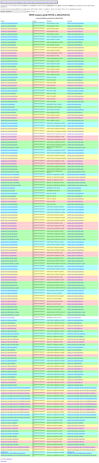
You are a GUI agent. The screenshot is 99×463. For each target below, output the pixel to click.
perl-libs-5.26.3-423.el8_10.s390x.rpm (75, 428)
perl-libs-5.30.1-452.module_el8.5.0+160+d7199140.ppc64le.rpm (81, 412)
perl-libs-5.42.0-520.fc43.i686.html (8, 93)
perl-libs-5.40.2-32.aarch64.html (8, 188)
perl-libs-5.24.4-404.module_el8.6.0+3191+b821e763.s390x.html (15, 447)
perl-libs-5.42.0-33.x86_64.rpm (74, 107)
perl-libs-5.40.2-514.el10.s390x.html (9, 136)
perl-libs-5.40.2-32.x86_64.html (8, 190)
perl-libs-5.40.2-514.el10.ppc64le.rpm (75, 128)
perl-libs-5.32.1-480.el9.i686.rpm (74, 363)
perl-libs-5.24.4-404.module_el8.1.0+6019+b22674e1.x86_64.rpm (81, 455)
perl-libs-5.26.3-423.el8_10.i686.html (9, 422)
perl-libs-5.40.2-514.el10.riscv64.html (9, 134)
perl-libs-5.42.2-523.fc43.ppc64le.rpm (75, 69)
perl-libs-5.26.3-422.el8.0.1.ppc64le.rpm (76, 439)
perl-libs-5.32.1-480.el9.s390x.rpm (74, 368)
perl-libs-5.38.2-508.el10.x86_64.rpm (75, 306)
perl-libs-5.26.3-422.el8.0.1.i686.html (9, 436)
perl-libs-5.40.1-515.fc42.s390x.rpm (75, 201)
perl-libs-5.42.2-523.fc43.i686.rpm (74, 66)
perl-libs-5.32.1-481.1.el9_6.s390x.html (9, 341)
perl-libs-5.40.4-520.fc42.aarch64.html (9, 109)
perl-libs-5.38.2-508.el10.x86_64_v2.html (10, 312)
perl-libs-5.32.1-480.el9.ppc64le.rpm (75, 366)
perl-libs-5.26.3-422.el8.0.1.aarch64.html (9, 433)
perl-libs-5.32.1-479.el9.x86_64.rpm (75, 385)
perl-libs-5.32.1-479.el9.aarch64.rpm (75, 374)
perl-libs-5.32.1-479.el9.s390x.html (8, 382)
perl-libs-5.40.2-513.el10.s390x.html (9, 161)
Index (3, 2)
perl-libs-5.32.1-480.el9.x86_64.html (9, 371)
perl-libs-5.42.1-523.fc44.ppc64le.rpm (75, 82)
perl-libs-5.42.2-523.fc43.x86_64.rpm (75, 74)
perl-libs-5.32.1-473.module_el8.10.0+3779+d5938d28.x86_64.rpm (82, 406)
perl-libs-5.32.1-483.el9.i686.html (8, 322)
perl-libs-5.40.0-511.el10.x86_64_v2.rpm (76, 263)
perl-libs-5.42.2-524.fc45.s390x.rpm (75, 31)
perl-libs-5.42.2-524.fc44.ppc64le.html (9, 47)
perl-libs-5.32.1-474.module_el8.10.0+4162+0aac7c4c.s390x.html (15, 393)
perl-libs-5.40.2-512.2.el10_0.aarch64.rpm (76, 174)
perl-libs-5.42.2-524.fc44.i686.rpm (74, 42)
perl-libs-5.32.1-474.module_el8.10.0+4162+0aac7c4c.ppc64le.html (15, 390)
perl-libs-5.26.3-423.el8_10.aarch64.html (9, 420)
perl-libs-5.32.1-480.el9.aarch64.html (9, 360)
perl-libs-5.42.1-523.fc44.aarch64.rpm (75, 77)
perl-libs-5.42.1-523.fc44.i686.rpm (74, 80)
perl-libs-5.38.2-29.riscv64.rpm (74, 317)
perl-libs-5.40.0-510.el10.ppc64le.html (9, 271)
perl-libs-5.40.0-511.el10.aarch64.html (9, 242)
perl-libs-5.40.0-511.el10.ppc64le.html (9, 247)
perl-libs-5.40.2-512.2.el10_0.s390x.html (9, 179)
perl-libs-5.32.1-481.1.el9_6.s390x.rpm (75, 341)
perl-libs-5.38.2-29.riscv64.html (7, 317)
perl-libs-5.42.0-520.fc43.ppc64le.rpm (75, 96)
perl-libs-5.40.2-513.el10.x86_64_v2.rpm (76, 171)
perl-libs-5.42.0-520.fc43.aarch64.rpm (75, 90)
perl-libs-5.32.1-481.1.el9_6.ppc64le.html (10, 339)
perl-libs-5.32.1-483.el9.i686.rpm (74, 322)
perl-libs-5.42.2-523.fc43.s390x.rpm (75, 71)
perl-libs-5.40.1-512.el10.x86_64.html (9, 231)
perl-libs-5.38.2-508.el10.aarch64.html (9, 290)
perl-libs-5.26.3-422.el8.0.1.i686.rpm (75, 436)
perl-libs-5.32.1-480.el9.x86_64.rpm (75, 371)
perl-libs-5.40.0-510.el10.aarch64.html (9, 266)
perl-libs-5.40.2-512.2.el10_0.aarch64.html (10, 174)
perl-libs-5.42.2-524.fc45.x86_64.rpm (75, 34)
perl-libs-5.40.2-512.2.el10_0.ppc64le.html (10, 177)
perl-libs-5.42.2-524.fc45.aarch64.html (9, 23)
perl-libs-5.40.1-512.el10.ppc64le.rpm (75, 215)
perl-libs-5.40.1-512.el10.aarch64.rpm (75, 206)
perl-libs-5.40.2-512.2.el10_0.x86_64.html (10, 182)
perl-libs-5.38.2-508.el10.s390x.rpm (75, 301)
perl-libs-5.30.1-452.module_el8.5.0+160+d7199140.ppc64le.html (15, 412)
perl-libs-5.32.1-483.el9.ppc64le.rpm (75, 325)
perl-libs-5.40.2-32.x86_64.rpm (74, 190)
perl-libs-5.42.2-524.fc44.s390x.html (9, 53)
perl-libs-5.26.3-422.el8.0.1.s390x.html (9, 441)
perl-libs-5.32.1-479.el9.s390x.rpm (74, 382)
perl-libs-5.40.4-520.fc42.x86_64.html (9, 120)
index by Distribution (17, 2)
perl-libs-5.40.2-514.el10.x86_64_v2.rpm (76, 147)
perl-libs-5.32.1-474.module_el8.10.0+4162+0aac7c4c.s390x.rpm (81, 393)
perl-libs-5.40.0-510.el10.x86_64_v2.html (10, 287)
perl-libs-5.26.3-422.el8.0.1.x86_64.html (9, 444)
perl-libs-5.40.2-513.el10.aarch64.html (9, 150)
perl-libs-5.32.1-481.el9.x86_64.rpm (75, 358)
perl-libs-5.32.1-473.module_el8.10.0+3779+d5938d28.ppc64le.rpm (82, 401)
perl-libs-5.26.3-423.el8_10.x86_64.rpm (76, 430)
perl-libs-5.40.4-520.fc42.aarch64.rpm (75, 109)
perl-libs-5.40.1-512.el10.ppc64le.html (9, 215)
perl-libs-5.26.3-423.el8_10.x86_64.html (9, 430)
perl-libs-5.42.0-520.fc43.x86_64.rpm (75, 101)
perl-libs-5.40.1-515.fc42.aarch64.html (9, 193)
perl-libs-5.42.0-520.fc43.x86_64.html (9, 101)
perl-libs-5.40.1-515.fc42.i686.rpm (74, 196)
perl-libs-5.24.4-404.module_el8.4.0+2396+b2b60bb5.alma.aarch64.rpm (79, 452)
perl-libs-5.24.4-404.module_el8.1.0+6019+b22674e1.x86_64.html (15, 455)
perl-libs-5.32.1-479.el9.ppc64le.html (9, 379)
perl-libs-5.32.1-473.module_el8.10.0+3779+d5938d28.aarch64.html (15, 398)
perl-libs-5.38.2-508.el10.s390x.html (9, 301)
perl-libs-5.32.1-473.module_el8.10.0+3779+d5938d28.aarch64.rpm (82, 398)
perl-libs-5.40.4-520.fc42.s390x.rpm (75, 117)
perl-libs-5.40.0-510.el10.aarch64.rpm (75, 266)
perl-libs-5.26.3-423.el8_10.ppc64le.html (9, 425)
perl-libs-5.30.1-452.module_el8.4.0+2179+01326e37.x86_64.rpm (81, 417)
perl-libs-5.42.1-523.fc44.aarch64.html (9, 77)
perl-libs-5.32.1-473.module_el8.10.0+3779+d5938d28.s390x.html (15, 403)
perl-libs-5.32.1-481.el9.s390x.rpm (74, 355)
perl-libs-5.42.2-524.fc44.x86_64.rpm (75, 58)
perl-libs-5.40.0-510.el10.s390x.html (9, 277)
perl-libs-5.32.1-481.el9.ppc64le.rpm (75, 352)
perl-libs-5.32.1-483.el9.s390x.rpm (74, 328)
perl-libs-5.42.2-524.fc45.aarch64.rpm (75, 23)
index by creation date (36, 2)
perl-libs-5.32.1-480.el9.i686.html (8, 363)
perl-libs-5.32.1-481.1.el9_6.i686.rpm (75, 336)
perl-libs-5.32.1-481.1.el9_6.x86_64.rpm (76, 344)
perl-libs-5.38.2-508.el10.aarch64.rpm (75, 290)
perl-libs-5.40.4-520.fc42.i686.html (8, 112)
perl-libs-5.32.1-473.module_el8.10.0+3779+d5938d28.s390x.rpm (81, 403)
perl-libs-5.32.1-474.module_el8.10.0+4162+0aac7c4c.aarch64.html (15, 387)
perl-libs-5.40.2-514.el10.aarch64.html (9, 123)
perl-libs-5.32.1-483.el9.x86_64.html (9, 331)
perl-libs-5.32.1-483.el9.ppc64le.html (9, 325)
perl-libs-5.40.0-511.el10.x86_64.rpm (75, 258)
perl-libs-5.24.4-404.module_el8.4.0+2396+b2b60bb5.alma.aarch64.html (13, 452)
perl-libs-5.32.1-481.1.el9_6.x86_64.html (10, 344)
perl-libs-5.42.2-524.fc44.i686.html (8, 42)
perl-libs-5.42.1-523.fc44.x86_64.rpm (75, 88)
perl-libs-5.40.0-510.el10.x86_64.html (9, 282)
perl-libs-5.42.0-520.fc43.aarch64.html (9, 90)
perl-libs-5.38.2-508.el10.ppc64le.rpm (75, 295)
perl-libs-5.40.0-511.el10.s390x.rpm (75, 252)
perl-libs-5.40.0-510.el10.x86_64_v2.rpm (76, 287)
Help (56, 2)
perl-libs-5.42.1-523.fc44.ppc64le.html (9, 82)
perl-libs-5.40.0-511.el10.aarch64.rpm (75, 242)
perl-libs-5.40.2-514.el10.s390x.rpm (75, 136)
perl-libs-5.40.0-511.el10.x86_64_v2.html (10, 263)
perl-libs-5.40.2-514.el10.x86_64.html (9, 142)
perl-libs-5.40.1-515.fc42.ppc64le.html (9, 198)
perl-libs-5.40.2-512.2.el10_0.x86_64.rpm (76, 182)
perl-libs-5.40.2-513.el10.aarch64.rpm (75, 150)
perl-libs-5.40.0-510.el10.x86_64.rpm (75, 282)
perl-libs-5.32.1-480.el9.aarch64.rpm (75, 360)
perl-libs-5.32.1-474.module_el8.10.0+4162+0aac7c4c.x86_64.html (15, 395)
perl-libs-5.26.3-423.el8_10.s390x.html (9, 428)
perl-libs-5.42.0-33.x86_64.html (8, 107)
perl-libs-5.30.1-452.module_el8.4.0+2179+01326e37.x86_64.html (15, 417)
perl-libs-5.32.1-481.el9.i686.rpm (74, 349)
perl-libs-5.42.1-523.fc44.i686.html (8, 80)
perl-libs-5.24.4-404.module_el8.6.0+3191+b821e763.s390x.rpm (81, 447)
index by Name (45, 2)
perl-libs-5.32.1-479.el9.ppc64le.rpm (75, 379)
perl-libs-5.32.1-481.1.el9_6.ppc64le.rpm (76, 339)
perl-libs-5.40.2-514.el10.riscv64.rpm (75, 134)
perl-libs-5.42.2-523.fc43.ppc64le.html (9, 69)
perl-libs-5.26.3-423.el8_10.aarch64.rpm (76, 420)
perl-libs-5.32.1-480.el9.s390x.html (8, 368)
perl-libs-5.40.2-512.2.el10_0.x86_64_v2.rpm (77, 185)
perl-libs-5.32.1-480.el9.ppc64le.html (9, 366)
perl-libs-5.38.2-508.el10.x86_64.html (9, 306)
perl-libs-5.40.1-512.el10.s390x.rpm (75, 223)
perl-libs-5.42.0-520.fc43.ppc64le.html (9, 96)
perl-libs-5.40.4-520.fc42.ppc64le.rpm (75, 115)
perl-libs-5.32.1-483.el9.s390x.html (8, 328)
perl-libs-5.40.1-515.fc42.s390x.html (9, 201)
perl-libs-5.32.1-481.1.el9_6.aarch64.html (10, 333)
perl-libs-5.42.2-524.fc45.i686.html (8, 26)
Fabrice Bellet (4, 461)
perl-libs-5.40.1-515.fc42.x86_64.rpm (75, 204)
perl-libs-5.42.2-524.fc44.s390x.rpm (75, 53)
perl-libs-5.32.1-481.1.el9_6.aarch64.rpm (76, 333)
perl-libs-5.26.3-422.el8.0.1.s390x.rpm (75, 441)
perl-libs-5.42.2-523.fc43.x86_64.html (9, 74)
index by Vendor (27, 2)
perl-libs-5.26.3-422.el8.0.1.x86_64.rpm (76, 444)
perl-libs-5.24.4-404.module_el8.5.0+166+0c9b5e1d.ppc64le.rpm (81, 449)
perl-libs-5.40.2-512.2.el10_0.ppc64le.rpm (76, 177)
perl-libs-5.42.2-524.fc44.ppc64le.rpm (75, 47)
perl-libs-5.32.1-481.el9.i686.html (8, 349)
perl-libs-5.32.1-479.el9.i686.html (8, 376)
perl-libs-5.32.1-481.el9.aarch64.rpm (75, 347)
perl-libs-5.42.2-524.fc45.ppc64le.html (9, 28)
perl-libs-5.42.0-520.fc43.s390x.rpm (75, 98)
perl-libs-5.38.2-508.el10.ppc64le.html (9, 295)
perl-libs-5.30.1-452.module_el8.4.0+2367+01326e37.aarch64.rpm (81, 414)
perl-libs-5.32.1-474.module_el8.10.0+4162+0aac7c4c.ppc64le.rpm (81, 390)
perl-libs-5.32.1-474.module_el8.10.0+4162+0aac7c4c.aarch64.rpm (81, 387)
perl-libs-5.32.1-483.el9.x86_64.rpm (75, 331)
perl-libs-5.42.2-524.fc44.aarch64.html (9, 36)
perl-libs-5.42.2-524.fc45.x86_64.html (9, 34)
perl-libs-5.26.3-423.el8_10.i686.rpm (75, 422)
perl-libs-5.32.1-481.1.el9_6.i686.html (9, 336)
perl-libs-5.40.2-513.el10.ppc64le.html (9, 155)
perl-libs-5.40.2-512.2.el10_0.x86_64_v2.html (11, 185)
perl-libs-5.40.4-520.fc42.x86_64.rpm (75, 120)
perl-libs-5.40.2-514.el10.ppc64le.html (9, 128)
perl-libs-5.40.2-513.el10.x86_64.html (9, 166)
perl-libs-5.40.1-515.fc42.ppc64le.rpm (75, 198)
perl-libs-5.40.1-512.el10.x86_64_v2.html (10, 239)
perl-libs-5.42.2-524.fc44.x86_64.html (9, 58)
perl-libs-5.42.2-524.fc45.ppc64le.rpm (75, 28)
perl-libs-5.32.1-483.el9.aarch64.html (9, 320)
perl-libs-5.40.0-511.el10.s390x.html (9, 252)
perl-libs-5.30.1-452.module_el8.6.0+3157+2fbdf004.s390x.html (15, 409)
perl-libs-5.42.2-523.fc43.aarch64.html (9, 63)
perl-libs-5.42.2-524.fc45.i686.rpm (74, 26)
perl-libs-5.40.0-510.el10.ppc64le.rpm (75, 271)
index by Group (8, 2)
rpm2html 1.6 (9, 459)
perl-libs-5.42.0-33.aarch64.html (8, 104)
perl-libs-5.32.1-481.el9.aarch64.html (9, 347)
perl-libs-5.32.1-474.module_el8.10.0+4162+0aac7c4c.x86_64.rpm (81, 395)
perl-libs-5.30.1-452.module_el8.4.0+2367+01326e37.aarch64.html (15, 414)
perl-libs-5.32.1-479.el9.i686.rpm (74, 376)
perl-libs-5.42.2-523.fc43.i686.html (8, 66)
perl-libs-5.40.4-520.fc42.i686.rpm (74, 112)
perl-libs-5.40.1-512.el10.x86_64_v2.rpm (76, 239)
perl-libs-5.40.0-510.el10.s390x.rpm (75, 277)
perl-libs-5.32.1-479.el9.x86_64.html (9, 385)
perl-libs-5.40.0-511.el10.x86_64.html (9, 258)
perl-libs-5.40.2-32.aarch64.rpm (74, 188)
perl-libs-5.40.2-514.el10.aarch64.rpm (75, 123)
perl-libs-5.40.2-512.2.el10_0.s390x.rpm (76, 179)
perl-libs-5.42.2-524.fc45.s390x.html (9, 31)
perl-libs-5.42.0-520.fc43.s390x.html (9, 98)
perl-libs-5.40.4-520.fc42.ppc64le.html (9, 115)
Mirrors (51, 2)
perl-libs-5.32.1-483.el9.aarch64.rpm (75, 320)
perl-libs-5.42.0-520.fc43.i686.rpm (74, 93)
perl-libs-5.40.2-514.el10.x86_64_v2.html (10, 147)
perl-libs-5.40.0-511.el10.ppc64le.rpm (75, 247)
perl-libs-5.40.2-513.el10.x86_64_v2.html (10, 171)
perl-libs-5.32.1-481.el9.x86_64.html (9, 358)
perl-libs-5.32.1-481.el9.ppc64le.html (9, 352)
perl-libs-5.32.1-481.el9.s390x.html (8, 355)
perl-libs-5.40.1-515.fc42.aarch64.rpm (75, 193)
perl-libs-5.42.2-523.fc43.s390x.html (9, 71)
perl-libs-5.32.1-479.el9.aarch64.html (9, 374)
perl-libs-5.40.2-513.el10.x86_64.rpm (75, 166)
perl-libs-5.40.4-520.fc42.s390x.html (9, 117)
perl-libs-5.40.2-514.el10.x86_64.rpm (75, 142)
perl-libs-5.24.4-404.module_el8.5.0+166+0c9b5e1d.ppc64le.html (15, 449)
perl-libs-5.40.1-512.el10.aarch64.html (9, 206)
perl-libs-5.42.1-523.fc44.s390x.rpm (75, 85)
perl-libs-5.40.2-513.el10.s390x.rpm (75, 161)
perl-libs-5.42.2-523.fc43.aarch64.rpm (75, 63)
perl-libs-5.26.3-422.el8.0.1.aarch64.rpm (76, 433)
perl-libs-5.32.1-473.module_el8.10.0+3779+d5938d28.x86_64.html (15, 406)
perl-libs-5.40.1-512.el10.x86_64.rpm (75, 231)
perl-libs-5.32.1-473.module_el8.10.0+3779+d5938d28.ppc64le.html (15, 401)
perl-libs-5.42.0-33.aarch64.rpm (74, 104)
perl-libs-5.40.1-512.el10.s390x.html (9, 223)
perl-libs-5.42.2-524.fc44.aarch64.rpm (75, 36)
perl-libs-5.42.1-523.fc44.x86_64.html (9, 88)
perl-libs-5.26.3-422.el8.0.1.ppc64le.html (9, 439)
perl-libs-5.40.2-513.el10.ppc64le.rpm (75, 155)
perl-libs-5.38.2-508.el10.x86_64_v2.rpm (76, 312)
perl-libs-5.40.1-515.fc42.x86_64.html (9, 204)
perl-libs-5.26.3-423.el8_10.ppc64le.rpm (76, 425)
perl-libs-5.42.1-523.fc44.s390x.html (9, 85)
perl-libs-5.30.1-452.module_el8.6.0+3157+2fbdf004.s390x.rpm (81, 409)
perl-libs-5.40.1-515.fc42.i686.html (8, 196)
